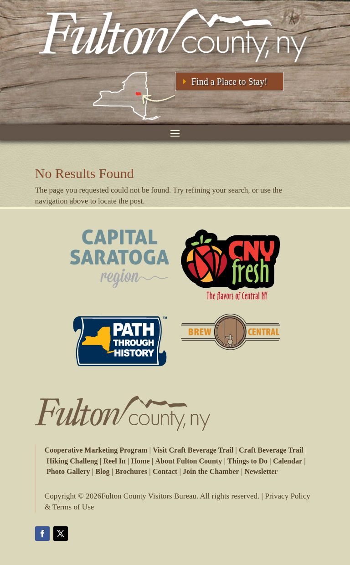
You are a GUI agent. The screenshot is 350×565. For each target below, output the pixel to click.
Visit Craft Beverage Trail (193, 450)
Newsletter (261, 471)
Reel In (114, 461)
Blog (103, 471)
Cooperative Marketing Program (96, 450)
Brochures (131, 471)
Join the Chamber (211, 471)
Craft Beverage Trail (271, 450)
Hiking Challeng (72, 461)
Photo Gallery (68, 471)
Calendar (287, 461)
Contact (165, 471)
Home (140, 461)
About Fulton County (188, 461)
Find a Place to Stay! (229, 81)
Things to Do (247, 461)
